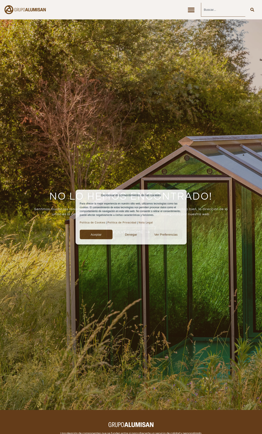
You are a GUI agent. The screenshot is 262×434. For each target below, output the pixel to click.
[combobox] (223, 10)
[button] (191, 9)
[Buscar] (252, 10)
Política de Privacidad (121, 222)
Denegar (131, 234)
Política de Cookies (93, 222)
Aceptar (96, 234)
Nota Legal (146, 222)
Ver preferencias (166, 234)
